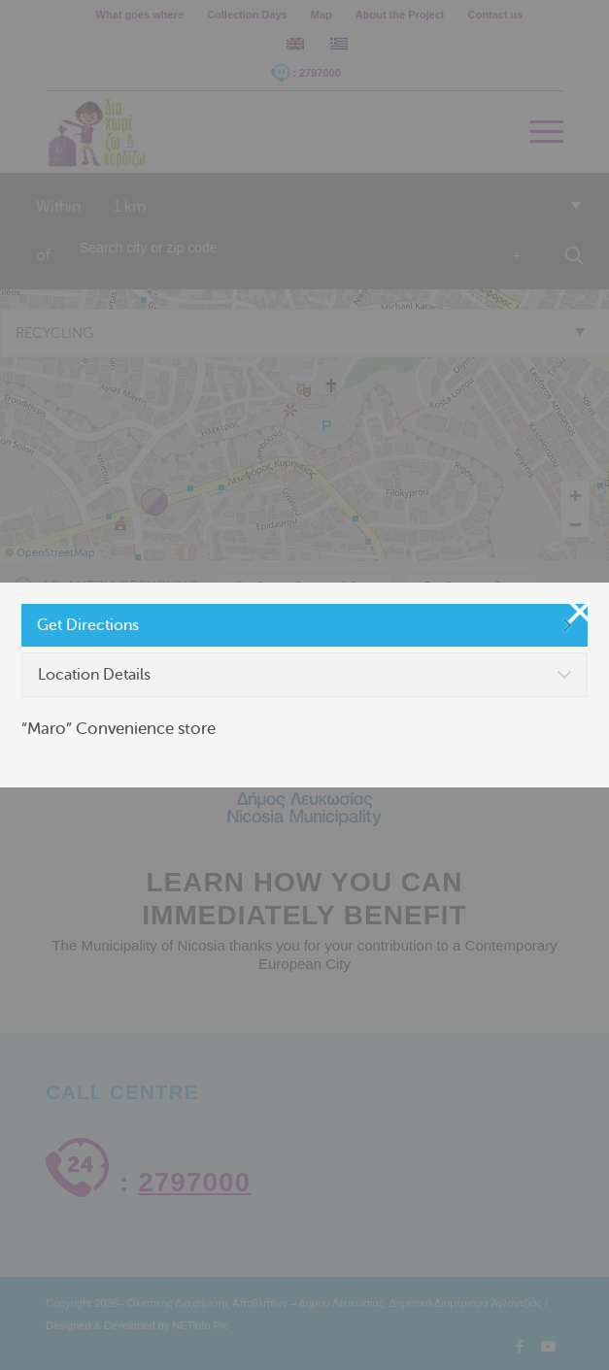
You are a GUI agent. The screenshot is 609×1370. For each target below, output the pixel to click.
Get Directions (88, 625)
